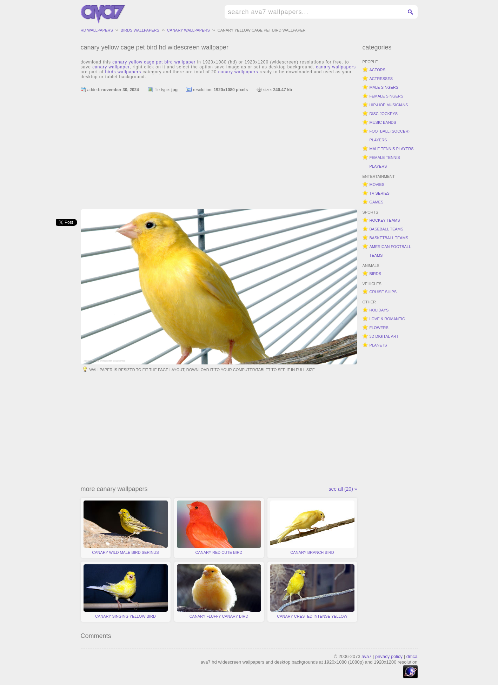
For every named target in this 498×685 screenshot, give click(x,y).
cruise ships (383, 292)
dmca (412, 656)
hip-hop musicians (389, 105)
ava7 (366, 656)
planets (378, 345)
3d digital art (384, 336)
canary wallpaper (111, 67)
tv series (380, 193)
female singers (387, 96)
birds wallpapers (140, 30)
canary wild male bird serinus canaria (126, 529)
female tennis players (385, 161)
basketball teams (389, 238)
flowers (379, 327)
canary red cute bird (219, 528)
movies (377, 184)
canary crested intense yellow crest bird (312, 593)
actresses (381, 78)
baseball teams (387, 229)
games (377, 202)
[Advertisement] (219, 148)
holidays (379, 310)
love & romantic (387, 319)
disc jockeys (384, 114)
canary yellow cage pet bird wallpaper (262, 30)
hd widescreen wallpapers (103, 14)
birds (375, 273)
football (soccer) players (390, 135)
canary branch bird (312, 528)
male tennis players (392, 149)
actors (378, 70)
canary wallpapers (188, 30)
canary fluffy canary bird (219, 591)
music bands (383, 122)
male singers (384, 87)
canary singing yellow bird (126, 591)
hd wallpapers (97, 30)
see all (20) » (343, 489)
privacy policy (389, 656)
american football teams (390, 250)
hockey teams (385, 220)
